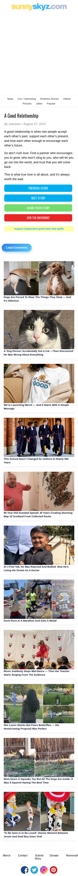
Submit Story (39, 857)
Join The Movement (38, 218)
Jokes (39, 103)
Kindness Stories (49, 98)
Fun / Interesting (27, 98)
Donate (54, 855)
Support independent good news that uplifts (39, 228)
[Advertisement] (39, 53)
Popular (51, 103)
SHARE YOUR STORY (38, 208)
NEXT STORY (38, 198)
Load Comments (16, 247)
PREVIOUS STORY (38, 188)
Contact (22, 855)
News (10, 98)
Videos (67, 98)
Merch (6, 855)
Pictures (27, 103)
